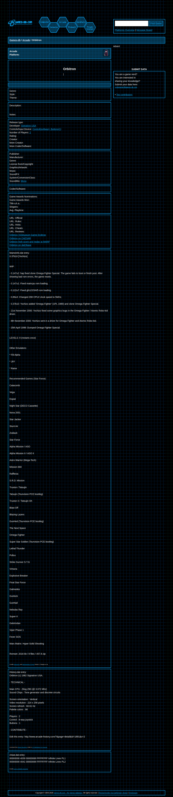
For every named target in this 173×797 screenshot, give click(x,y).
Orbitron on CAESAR (20, 238)
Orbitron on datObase (20, 245)
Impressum (133, 793)
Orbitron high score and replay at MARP (30, 241)
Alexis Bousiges (22, 747)
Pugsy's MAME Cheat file (20, 769)
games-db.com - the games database (68, 793)
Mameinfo (17, 664)
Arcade (26, 40)
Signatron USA (28, 125)
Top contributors (124, 94)
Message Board (144, 30)
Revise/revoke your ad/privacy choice (113, 793)
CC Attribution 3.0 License (39, 747)
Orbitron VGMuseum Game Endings (28, 235)
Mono (24, 181)
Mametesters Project (28, 664)
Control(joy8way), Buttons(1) (46, 129)
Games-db (15, 40)
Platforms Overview (125, 30)
